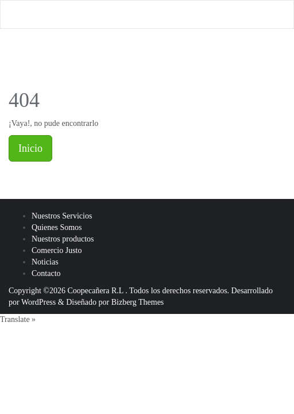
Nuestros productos (63, 239)
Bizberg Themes (137, 302)
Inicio (30, 148)
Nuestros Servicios (62, 216)
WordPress (38, 302)
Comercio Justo (57, 250)
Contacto (46, 273)
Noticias (45, 262)
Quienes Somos (57, 227)
